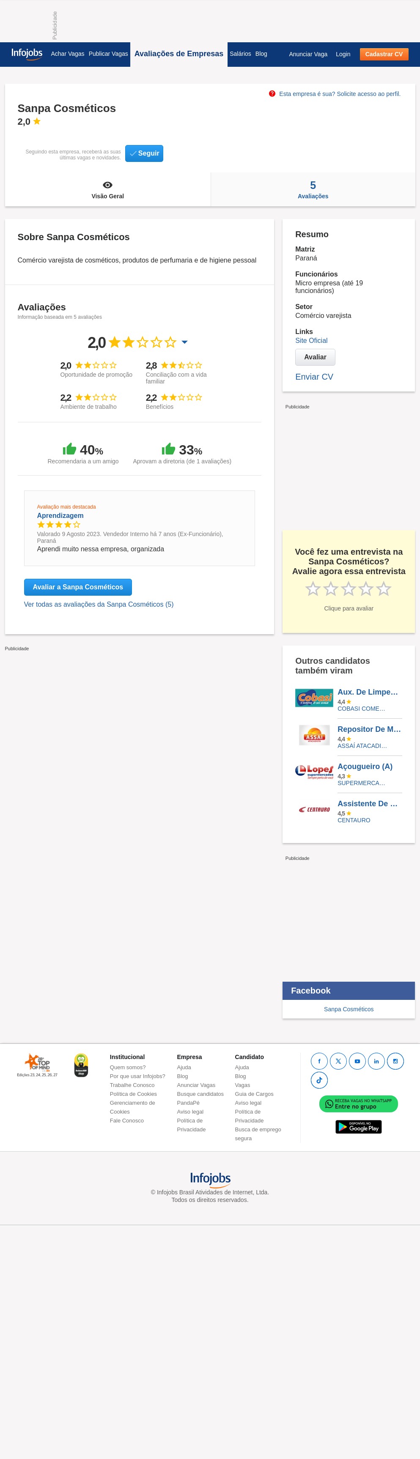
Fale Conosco (127, 1120)
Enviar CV (314, 376)
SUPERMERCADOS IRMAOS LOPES (364, 783)
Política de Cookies (133, 1094)
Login (343, 54)
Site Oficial (311, 340)
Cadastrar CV (384, 54)
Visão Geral (108, 189)
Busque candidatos (200, 1094)
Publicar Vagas (108, 53)
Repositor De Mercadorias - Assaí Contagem (370, 729)
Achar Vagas (68, 53)
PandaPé (188, 1103)
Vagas (242, 1085)
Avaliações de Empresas (179, 53)
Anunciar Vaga (308, 54)
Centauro (354, 820)
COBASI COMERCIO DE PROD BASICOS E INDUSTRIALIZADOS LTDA (364, 708)
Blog (261, 53)
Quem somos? (128, 1067)
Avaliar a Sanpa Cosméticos (78, 587)
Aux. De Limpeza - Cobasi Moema (370, 692)
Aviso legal (190, 1112)
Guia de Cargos (254, 1094)
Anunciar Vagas (196, 1085)
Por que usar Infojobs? (137, 1076)
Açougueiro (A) (365, 766)
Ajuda (184, 1067)
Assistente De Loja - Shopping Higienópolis (370, 803)
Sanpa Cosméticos (349, 1009)
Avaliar (315, 357)
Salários (240, 53)
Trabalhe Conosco (132, 1085)
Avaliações (313, 189)
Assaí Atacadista (364, 745)
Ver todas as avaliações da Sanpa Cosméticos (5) (99, 604)
